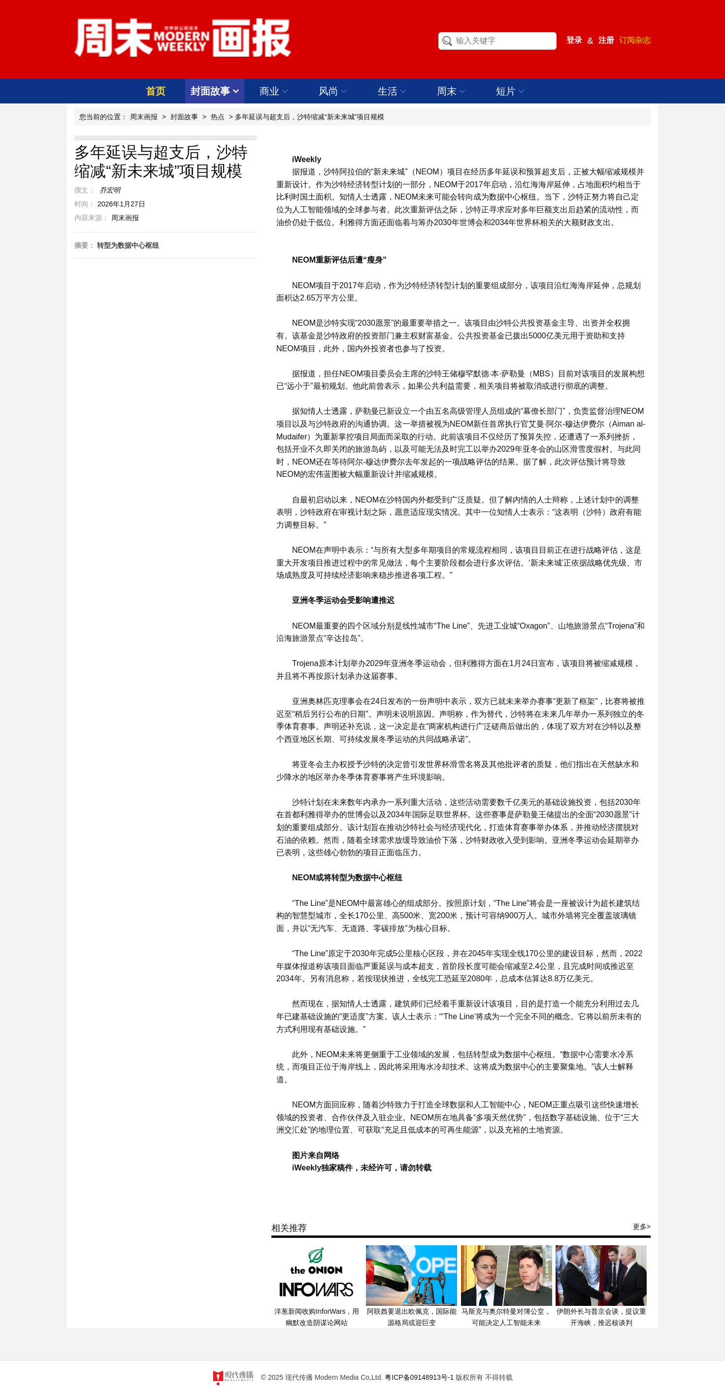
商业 (274, 91)
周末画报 (144, 117)
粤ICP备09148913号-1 (419, 1377)
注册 (606, 40)
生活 (392, 91)
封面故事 (215, 91)
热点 (218, 117)
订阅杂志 (635, 40)
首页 (155, 91)
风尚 (333, 91)
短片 (510, 91)
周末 (451, 91)
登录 (574, 40)
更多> (642, 1227)
